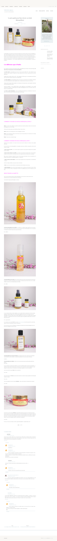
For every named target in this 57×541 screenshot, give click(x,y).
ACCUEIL (3, 6)
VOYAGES (20, 6)
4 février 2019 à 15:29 (10, 435)
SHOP (29, 6)
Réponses (8, 482)
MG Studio (51, 538)
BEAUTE (6, 6)
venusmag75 (10, 445)
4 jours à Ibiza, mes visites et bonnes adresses (50, 55)
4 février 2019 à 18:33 (11, 476)
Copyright (5, 538)
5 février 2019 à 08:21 (11, 451)
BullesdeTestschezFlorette (13, 475)
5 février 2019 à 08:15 (11, 446)
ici (7, 284)
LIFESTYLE (16, 6)
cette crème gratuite (21, 322)
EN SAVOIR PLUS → (47, 41)
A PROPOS (24, 6)
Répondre (5, 440)
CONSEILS (11, 6)
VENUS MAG (8, 10)
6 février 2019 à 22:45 (11, 494)
